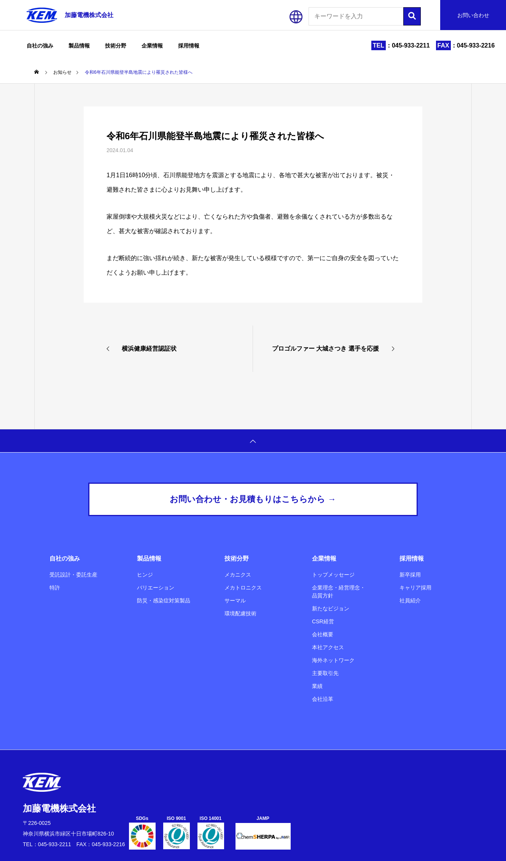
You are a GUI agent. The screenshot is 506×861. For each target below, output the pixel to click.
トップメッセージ (333, 575)
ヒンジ (145, 575)
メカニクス (237, 575)
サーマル (235, 600)
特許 (54, 588)
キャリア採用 (415, 588)
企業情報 (152, 46)
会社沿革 (322, 699)
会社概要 (322, 634)
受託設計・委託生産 (73, 575)
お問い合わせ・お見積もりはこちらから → (253, 499)
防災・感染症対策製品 (163, 600)
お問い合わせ (473, 15)
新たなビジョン (330, 608)
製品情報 (79, 46)
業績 (317, 686)
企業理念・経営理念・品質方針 (338, 592)
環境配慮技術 (240, 613)
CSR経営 (323, 621)
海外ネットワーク (333, 660)
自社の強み (40, 46)
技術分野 (115, 46)
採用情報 (188, 46)
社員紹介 (410, 600)
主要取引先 (325, 673)
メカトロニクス (243, 588)
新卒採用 (410, 575)
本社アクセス (328, 647)
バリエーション (155, 588)
